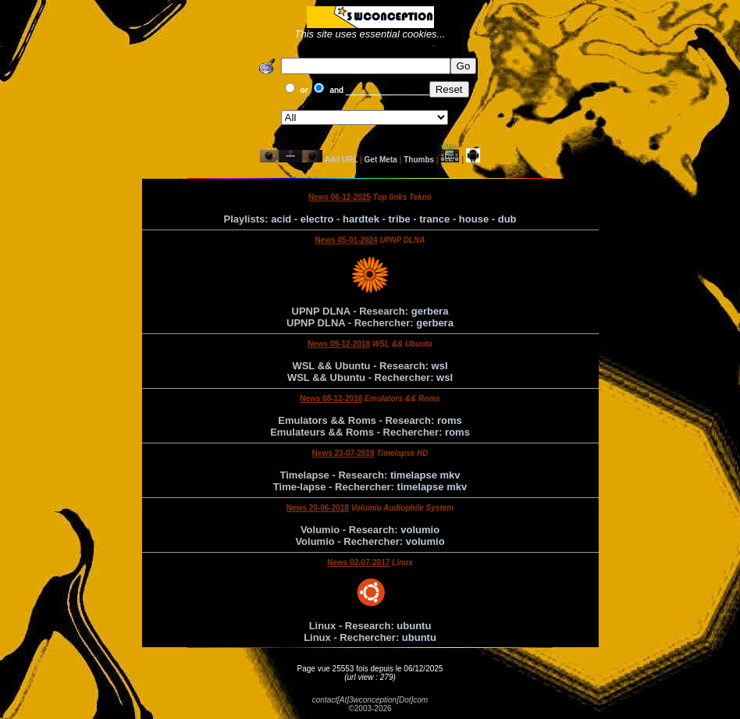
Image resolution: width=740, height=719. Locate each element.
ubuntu (414, 626)
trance (434, 219)
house (474, 219)
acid (281, 219)
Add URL (341, 159)
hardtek (361, 219)
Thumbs (419, 159)
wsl (440, 366)
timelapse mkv (425, 475)
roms (449, 420)
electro (317, 219)
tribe (400, 219)
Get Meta (381, 159)
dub (507, 219)
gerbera (430, 311)
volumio (419, 530)
